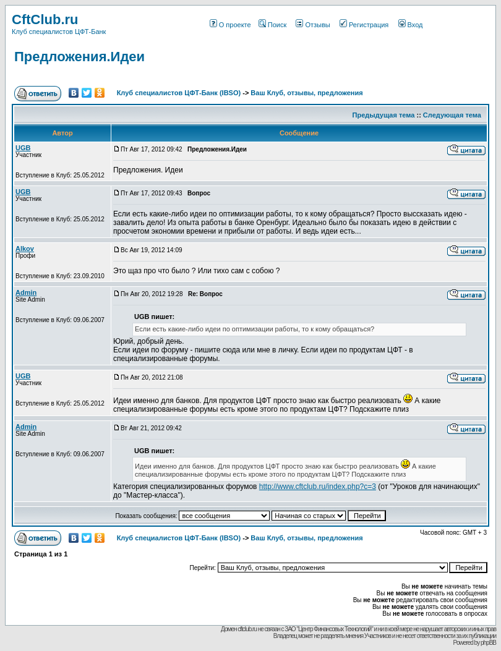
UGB (22, 147)
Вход (410, 24)
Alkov (24, 248)
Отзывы (313, 24)
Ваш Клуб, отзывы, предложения (306, 92)
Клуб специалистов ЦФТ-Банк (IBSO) (179, 92)
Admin (25, 292)
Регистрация (364, 24)
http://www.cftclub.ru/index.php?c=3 (317, 486)
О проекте (230, 24)
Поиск (272, 24)
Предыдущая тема (384, 115)
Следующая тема (452, 115)
